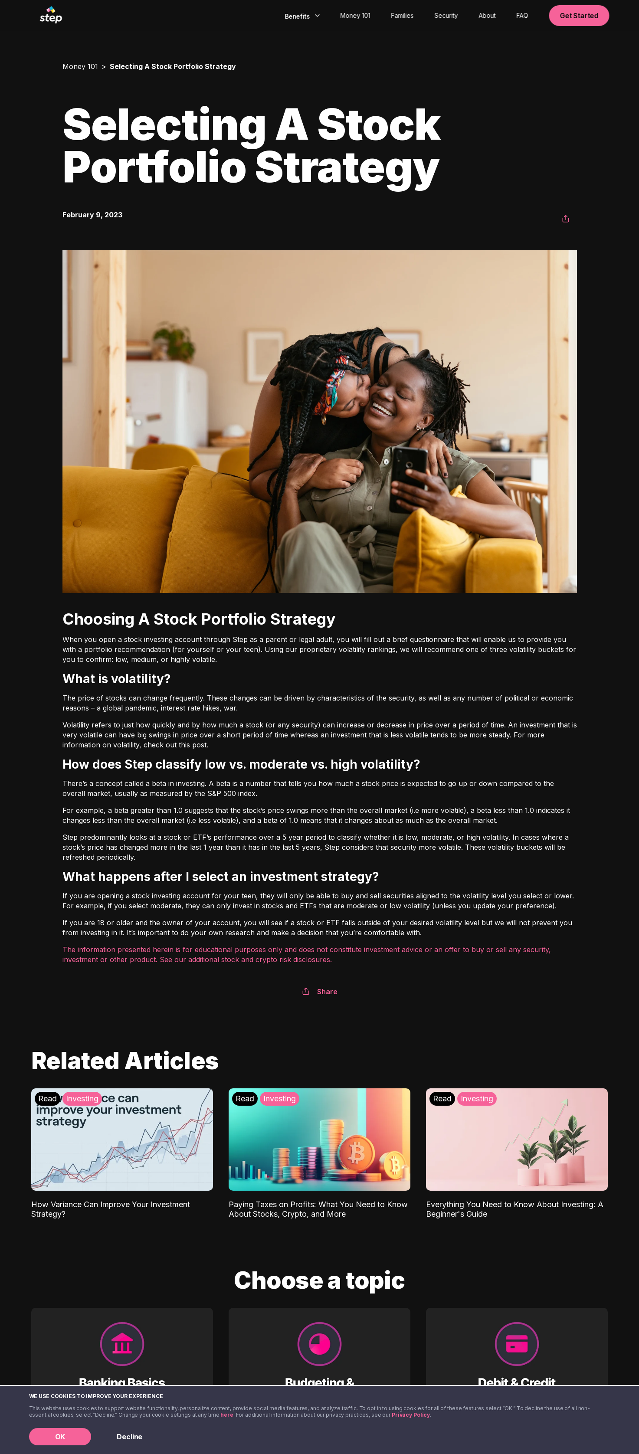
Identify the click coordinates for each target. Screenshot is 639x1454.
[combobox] (301, 15)
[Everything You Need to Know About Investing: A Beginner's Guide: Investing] (517, 1153)
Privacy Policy (411, 1414)
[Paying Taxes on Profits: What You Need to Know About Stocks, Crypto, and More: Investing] (319, 1153)
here (226, 1414)
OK (60, 1436)
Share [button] (319, 991)
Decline (129, 1436)
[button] (565, 219)
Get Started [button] (579, 15)
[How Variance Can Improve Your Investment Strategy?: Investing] (122, 1153)
